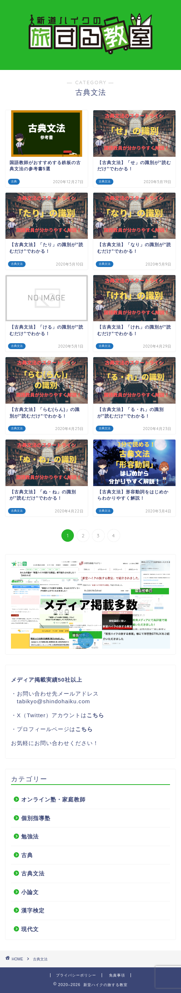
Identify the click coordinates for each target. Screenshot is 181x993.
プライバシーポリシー (76, 975)
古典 (27, 855)
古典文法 (33, 873)
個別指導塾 (35, 818)
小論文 (30, 892)
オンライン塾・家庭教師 (53, 799)
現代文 (30, 929)
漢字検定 (33, 910)
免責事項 (117, 975)
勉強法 (30, 836)
